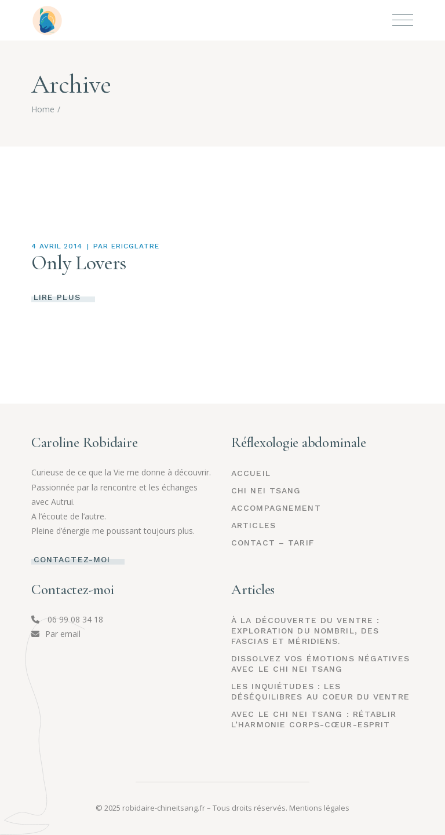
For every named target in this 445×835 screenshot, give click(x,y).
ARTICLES (253, 525)
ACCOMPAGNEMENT (276, 507)
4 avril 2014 (57, 246)
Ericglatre (135, 246)
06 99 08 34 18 (67, 619)
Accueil (251, 473)
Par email (56, 633)
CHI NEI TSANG (266, 490)
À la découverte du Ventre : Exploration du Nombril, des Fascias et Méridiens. (305, 631)
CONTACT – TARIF (272, 542)
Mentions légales (319, 808)
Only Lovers (78, 263)
